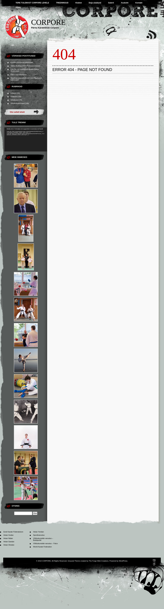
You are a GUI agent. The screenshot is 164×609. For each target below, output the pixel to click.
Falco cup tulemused (18, 75)
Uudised (14, 96)
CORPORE (48, 22)
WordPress (123, 561)
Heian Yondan (38, 532)
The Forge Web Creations (98, 561)
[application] (25, 139)
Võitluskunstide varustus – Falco (45, 543)
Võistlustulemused (17, 103)
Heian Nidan (8, 538)
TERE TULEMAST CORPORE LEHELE (32, 3)
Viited (18, 7)
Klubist (78, 3)
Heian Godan (8, 535)
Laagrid (13, 93)
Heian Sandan (8, 542)
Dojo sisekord (95, 3)
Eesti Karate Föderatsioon (13, 532)
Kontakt (138, 3)
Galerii (111, 3)
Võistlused (15, 100)
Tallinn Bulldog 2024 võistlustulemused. (25, 66)
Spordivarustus (39, 535)
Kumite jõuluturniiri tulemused (22, 62)
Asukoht (124, 3)
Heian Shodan (8, 545)
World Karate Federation (42, 547)
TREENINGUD (62, 3)
